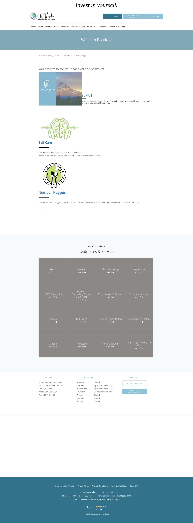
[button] (133, 16)
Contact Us (134, 486)
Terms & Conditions (100, 486)
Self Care (45, 142)
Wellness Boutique (80, 56)
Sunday (96, 401)
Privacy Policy (83, 486)
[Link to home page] (39, 16)
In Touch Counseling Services (49, 56)
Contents (66, 56)
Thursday (96, 391)
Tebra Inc (71, 486)
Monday (96, 382)
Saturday (96, 398)
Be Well (87, 96)
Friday (96, 395)
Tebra (107, 514)
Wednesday (96, 388)
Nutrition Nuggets (52, 192)
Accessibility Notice (119, 486)
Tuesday (96, 385)
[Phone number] (134, 383)
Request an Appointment (134, 391)
